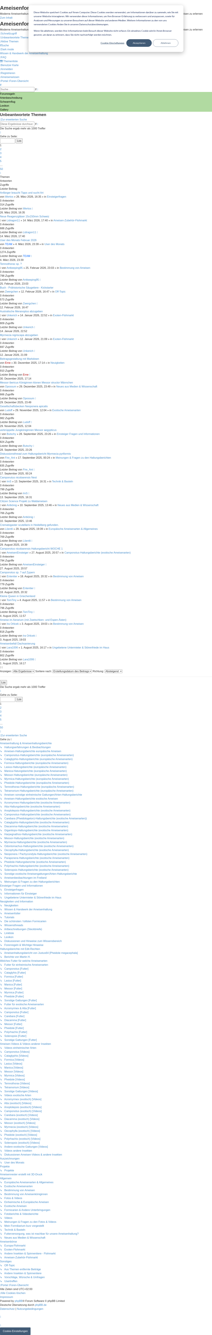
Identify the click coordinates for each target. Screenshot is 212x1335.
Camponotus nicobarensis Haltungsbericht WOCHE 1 (31, 548)
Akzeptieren (139, 43)
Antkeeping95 (15, 267)
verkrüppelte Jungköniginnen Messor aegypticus (28, 430)
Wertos (9, 196)
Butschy (11, 434)
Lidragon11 (13, 220)
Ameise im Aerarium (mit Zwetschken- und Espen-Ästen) (33, 619)
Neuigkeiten (58, 362)
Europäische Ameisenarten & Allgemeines (73, 529)
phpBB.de (41, 1305)
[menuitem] (15, 37)
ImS (9, 481)
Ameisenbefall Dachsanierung (17, 643)
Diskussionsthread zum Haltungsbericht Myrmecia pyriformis (35, 453)
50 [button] (1, 169)
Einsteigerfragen (56, 196)
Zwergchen (11, 291)
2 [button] (0, 149)
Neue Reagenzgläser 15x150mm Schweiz (24, 216)
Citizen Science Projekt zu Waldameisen (23, 501)
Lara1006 (12, 647)
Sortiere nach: (63, 671)
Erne (8, 362)
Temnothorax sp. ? (11, 264)
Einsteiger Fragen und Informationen (78, 434)
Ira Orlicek (13, 623)
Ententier (12, 576)
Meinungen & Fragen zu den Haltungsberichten (83, 457)
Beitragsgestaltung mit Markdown (19, 358)
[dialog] (106, 28)
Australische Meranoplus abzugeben (21, 311)
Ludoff (8, 410)
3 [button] (0, 153)
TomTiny (12, 600)
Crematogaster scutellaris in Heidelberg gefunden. (29, 525)
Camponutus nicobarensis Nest (18, 477)
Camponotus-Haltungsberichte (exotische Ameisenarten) (97, 552)
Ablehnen (166, 43)
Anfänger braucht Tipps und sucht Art (21, 192)
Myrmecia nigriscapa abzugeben (19, 335)
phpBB (19, 1301)
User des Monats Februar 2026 (18, 240)
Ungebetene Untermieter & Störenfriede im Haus (80, 647)
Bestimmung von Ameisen (75, 267)
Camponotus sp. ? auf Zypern (17, 572)
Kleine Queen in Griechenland (17, 596)
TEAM (8, 244)
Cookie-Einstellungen (112, 43)
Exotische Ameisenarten (66, 410)
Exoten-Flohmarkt (63, 315)
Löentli (9, 529)
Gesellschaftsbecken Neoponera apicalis (24, 406)
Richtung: (107, 671)
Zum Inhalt (6, 17)
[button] (0, 132)
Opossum (10, 386)
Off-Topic (60, 291)
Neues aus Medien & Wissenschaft (76, 386)
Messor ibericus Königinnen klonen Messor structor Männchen (36, 382)
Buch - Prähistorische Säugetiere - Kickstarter (26, 287)
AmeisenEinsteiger (18, 552)
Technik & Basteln (62, 481)
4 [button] (0, 157)
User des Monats (54, 244)
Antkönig (12, 505)
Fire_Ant (10, 457)
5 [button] (0, 161)
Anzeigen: (17, 671)
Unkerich (12, 315)
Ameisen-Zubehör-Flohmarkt (70, 220)
